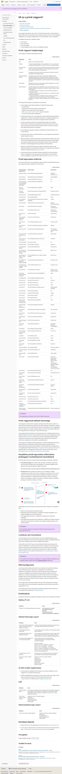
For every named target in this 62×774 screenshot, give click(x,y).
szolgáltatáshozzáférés (42, 560)
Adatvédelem (29, 771)
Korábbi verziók (12, 771)
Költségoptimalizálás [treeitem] (7, 42)
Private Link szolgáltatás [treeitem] (7, 27)
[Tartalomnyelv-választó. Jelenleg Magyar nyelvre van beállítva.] (3, 769)
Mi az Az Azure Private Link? (52, 725)
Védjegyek (12, 773)
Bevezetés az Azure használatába (54, 4)
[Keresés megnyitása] (54, 2)
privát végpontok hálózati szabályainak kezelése (47, 447)
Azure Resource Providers (52, 155)
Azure (24, 13)
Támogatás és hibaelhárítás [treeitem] (7, 55)
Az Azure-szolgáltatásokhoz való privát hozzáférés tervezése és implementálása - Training (35, 750)
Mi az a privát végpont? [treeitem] (7, 25)
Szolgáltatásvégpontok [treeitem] (7, 29)
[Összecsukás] (15, 12)
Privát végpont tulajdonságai (24, 23)
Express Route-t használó (33, 111)
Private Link (33, 13)
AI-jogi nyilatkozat (4, 771)
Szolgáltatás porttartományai (45, 678)
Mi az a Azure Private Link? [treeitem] (8, 23)
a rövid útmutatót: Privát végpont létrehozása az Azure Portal (35, 729)
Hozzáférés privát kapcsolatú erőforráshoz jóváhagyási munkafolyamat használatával (35, 28)
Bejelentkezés (58, 1)
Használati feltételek (4, 773)
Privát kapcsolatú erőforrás (24, 25)
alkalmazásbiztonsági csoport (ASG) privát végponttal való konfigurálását (34, 451)
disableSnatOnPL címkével (52, 692)
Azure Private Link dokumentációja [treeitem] (5, 18)
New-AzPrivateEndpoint (47, 550)
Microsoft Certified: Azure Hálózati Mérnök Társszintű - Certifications (32, 756)
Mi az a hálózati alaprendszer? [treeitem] (8, 38)
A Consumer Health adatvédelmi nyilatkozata (42, 771)
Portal (45, 4)
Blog (17, 771)
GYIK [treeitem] (4, 40)
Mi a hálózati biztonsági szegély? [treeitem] (7, 33)
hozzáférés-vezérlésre (26, 436)
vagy (26, 111)
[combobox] (8, 15)
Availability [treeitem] (5, 35)
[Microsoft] (2, 1)
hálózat (28, 13)
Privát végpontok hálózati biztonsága (26, 26)
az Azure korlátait (40, 149)
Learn (20, 13)
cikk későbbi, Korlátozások (46, 65)
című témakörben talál (38, 590)
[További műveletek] (59, 13)
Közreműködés (23, 771)
